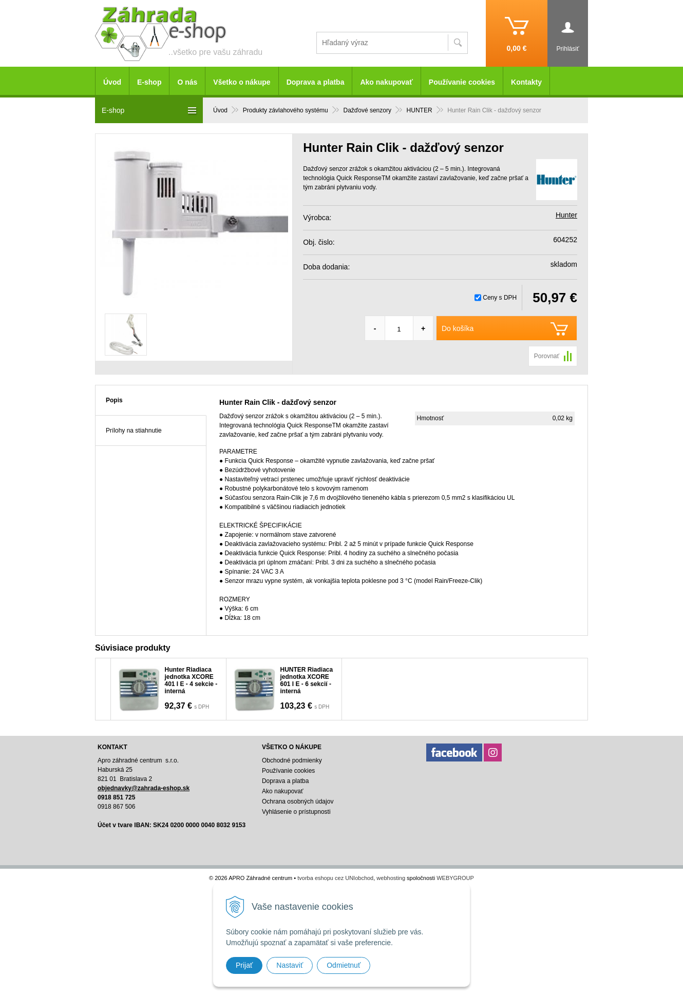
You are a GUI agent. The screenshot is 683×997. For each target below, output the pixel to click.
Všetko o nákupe (241, 82)
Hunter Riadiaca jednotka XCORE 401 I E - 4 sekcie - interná (191, 680)
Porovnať (546, 356)
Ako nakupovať (386, 82)
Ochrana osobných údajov (297, 801)
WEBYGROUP (455, 878)
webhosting (390, 878)
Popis (114, 400)
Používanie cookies (462, 82)
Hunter (566, 215)
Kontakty (526, 82)
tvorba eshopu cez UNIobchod (335, 878)
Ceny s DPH (500, 297)
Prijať (244, 965)
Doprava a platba (316, 82)
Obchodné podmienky (292, 760)
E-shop (149, 82)
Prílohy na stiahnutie (134, 430)
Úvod (112, 82)
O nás (187, 82)
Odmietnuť (344, 965)
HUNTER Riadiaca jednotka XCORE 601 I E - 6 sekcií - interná (306, 680)
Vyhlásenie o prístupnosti (296, 811)
